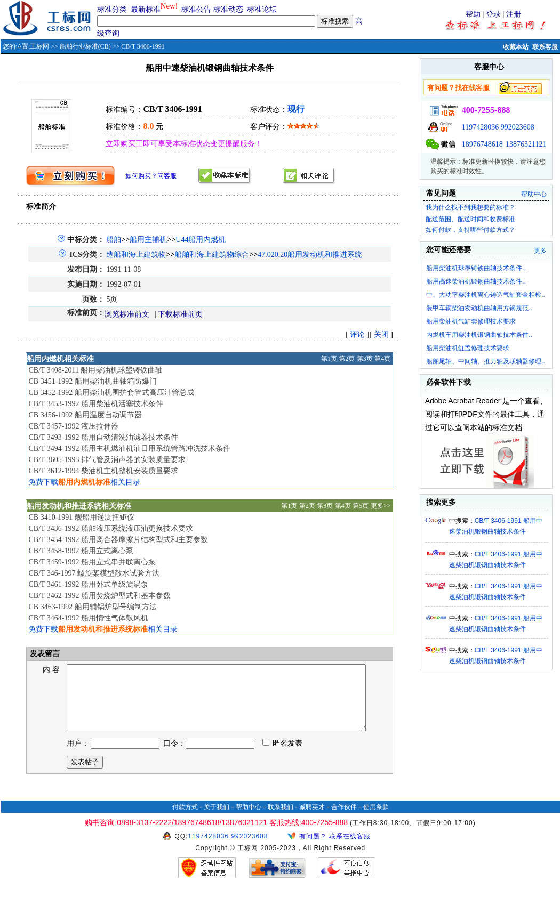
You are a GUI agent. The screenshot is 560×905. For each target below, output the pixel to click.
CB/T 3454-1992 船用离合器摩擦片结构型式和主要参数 (118, 540)
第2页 (347, 358)
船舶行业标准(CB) (85, 46)
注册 (513, 14)
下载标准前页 (180, 314)
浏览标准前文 (127, 314)
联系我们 (280, 819)
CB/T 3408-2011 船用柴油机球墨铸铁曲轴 (95, 370)
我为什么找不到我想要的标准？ (470, 207)
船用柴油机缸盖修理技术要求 (467, 348)
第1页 (329, 358)
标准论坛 (262, 9)
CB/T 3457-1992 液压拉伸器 (73, 426)
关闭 (381, 334)
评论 (357, 334)
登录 (493, 14)
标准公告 (196, 9)
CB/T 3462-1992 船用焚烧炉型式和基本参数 (99, 596)
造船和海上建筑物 (136, 254)
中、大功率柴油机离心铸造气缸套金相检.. (485, 294)
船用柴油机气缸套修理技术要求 (471, 321)
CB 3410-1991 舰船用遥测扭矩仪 (81, 517)
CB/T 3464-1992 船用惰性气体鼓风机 (88, 618)
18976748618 (482, 144)
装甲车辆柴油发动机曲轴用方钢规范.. (479, 308)
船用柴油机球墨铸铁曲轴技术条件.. (476, 268)
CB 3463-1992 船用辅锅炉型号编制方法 (92, 607)
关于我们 (216, 819)
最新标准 (146, 9)
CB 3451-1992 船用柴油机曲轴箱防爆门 (92, 381)
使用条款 (376, 819)
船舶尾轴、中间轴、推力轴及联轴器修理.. (485, 361)
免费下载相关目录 (84, 482)
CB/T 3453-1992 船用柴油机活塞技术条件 (95, 404)
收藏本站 (516, 47)
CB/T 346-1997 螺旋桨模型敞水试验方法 (93, 573)
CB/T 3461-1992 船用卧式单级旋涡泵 (88, 584)
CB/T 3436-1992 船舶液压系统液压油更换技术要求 (110, 528)
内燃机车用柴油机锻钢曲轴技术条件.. (479, 334)
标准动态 (228, 9)
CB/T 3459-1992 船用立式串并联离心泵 (92, 562)
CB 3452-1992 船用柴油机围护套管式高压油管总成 (111, 393)
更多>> (381, 506)
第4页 (382, 358)
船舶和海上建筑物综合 (211, 254)
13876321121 (526, 144)
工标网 (39, 46)
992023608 (517, 127)
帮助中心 (534, 194)
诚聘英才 (312, 819)
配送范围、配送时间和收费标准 (470, 219)
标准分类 (112, 9)
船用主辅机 (148, 240)
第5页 (361, 506)
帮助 (473, 14)
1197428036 (480, 127)
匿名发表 (282, 756)
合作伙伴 (344, 819)
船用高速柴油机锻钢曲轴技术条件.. (476, 281)
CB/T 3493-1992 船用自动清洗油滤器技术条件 (103, 437)
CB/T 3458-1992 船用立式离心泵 (80, 551)
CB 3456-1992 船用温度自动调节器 (84, 415)
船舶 (113, 240)
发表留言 (44, 654)
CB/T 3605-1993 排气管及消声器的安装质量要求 (107, 460)
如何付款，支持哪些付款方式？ (470, 229)
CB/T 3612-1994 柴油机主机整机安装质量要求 (103, 471)
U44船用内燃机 (200, 240)
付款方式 (185, 819)
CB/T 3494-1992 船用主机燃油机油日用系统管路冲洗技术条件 (129, 448)
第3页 (365, 358)
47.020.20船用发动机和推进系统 (310, 254)
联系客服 (545, 47)
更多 (540, 250)
